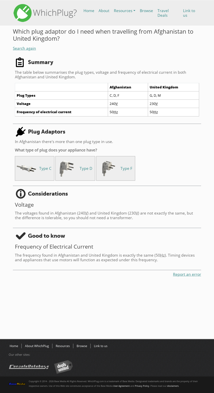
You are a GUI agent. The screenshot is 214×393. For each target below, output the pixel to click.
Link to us (189, 13)
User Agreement (121, 386)
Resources (123, 10)
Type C (45, 168)
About (104, 10)
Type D (86, 168)
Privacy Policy (142, 386)
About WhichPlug (37, 346)
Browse (146, 10)
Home (88, 10)
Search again (24, 48)
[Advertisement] (107, 309)
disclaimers (173, 386)
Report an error (187, 274)
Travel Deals (163, 13)
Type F (126, 168)
